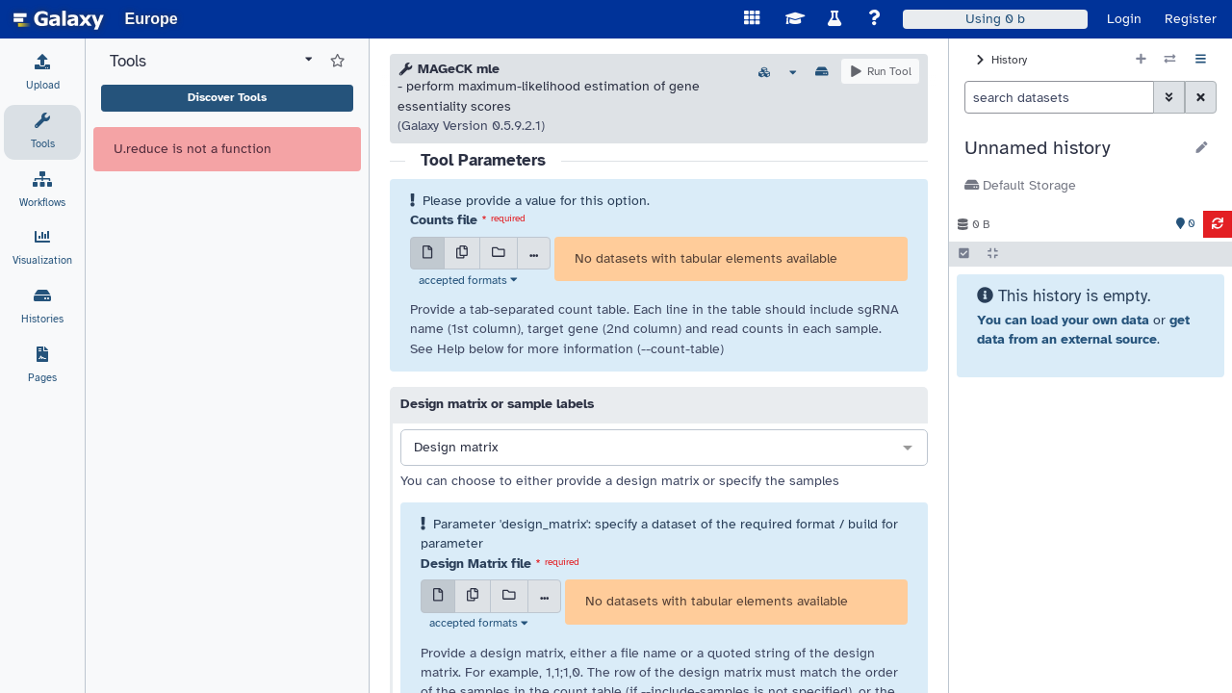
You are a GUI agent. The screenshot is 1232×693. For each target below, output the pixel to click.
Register (1191, 19)
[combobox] (664, 448)
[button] (1073, 148)
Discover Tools (227, 97)
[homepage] (59, 19)
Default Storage (1020, 185)
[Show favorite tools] (337, 61)
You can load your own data (1063, 320)
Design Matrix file (476, 563)
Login (1124, 19)
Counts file (443, 220)
